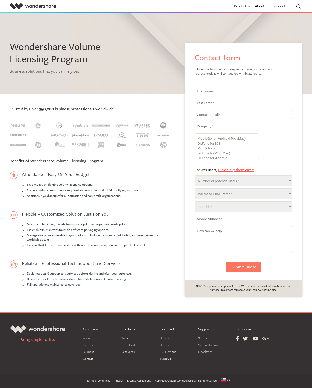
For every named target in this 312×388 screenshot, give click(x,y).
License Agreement (139, 381)
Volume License (208, 345)
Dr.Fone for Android (227, 157)
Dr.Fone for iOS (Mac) (227, 153)
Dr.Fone (165, 345)
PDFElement (168, 351)
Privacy (119, 381)
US (228, 380)
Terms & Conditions (98, 381)
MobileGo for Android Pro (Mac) (227, 138)
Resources (128, 351)
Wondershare (33, 6)
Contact (88, 358)
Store (124, 338)
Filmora (165, 338)
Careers (88, 345)
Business (88, 351)
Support (279, 6)
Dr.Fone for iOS (227, 143)
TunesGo (165, 358)
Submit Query (243, 267)
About (259, 6)
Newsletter (205, 351)
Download (128, 345)
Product (242, 6)
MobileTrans (227, 148)
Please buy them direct (236, 169)
